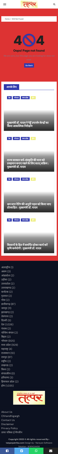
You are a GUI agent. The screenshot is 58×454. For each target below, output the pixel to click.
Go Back (29, 65)
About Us (6, 412)
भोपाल (16, 98)
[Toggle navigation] (5, 4)
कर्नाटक (5, 291)
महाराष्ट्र (4, 349)
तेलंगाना (5, 316)
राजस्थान (5, 353)
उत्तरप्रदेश (5, 283)
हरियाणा (5, 377)
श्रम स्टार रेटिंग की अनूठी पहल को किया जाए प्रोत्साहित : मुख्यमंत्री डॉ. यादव (29, 206)
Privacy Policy (9, 428)
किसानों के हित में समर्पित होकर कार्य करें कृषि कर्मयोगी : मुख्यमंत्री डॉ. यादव (27, 246)
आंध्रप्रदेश (5, 275)
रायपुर (4, 357)
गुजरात (4, 296)
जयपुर (4, 308)
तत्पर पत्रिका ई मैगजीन (11, 432)
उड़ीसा (4, 279)
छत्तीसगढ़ (5, 304)
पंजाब (4, 328)
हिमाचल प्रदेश (7, 381)
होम (33, 98)
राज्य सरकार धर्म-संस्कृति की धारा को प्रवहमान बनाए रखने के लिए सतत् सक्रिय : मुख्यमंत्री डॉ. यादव (28, 163)
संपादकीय (6, 373)
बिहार (4, 336)
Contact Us (8, 420)
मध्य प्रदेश (25, 98)
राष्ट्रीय (4, 361)
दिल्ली (4, 320)
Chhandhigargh (10, 416)
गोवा (3, 300)
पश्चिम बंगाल (7, 332)
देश (9, 98)
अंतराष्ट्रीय (5, 267)
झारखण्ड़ (5, 312)
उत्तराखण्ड (6, 287)
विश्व (3, 369)
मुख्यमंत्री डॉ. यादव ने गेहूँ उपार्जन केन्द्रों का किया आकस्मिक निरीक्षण (28, 124)
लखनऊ (5, 365)
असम (4, 271)
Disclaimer (7, 424)
